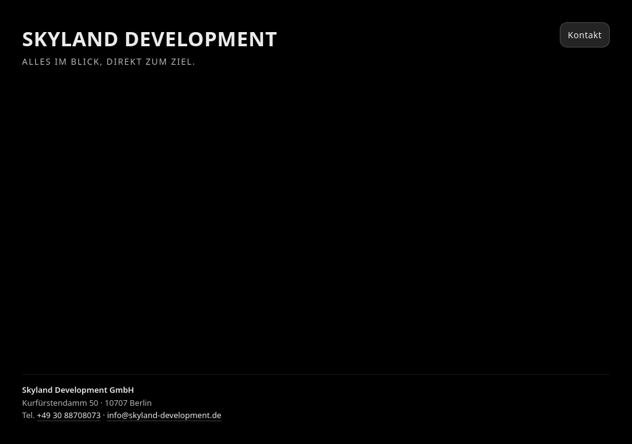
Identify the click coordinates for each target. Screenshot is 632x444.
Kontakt (585, 35)
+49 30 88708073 (69, 415)
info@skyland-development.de (164, 415)
